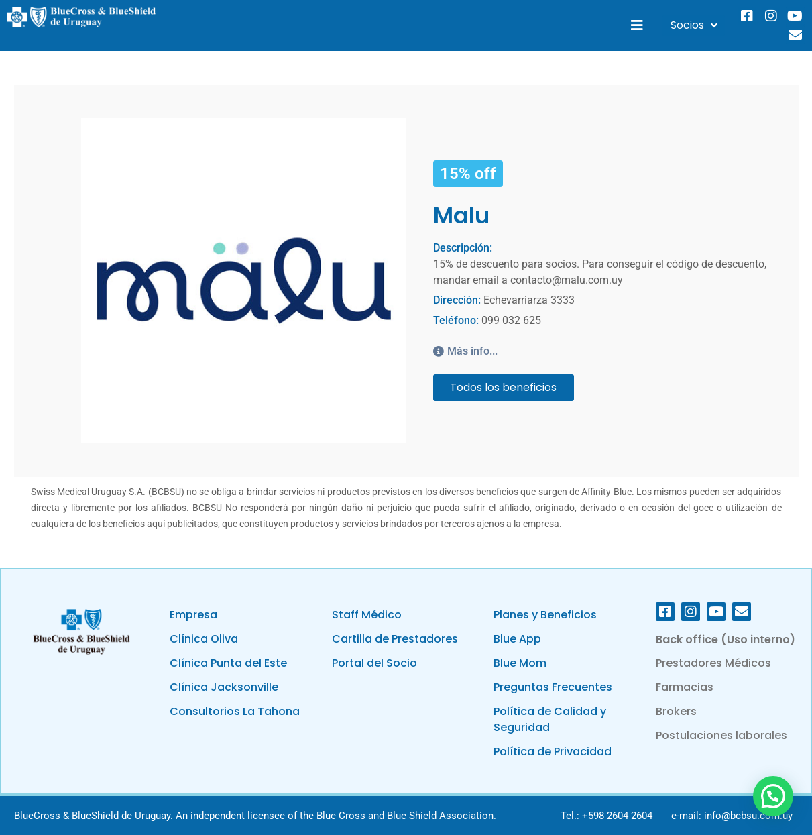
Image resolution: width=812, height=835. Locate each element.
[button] (636, 26)
